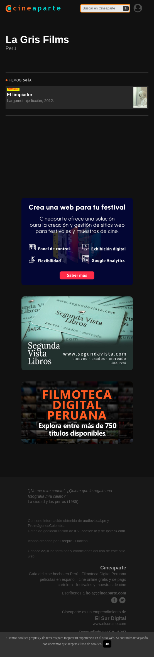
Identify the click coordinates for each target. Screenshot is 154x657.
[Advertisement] (47, 156)
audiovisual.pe (94, 521)
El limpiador (20, 94)
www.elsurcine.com (109, 623)
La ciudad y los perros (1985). (53, 501)
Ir (126, 8)
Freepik (66, 541)
